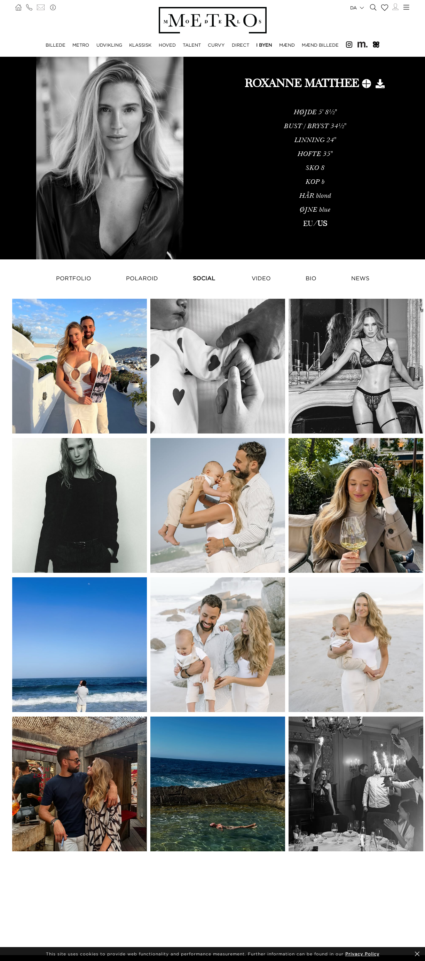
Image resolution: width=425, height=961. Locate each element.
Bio (311, 278)
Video (261, 278)
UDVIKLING (109, 44)
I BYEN (264, 44)
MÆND (287, 44)
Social (204, 278)
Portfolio (73, 278)
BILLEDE (55, 44)
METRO (80, 44)
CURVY (216, 44)
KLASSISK (140, 44)
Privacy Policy (362, 954)
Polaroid (142, 278)
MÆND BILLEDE (320, 44)
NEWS (360, 278)
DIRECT (240, 44)
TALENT (192, 44)
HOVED (167, 44)
